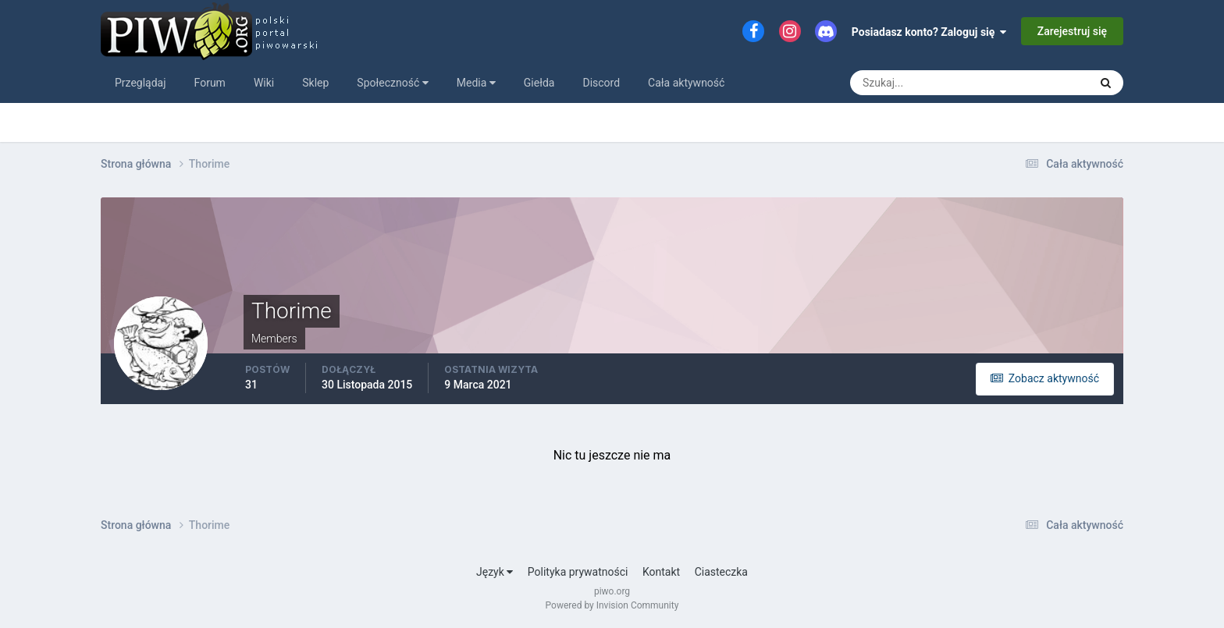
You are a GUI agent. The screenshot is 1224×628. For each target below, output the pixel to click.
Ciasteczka (721, 572)
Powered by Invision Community (612, 605)
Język (494, 572)
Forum (210, 82)
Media (476, 82)
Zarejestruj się (1072, 31)
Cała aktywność (686, 82)
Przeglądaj (140, 82)
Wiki (264, 82)
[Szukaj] (911, 82)
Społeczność (392, 82)
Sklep (315, 82)
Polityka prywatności (578, 572)
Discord (601, 82)
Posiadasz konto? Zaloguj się (929, 32)
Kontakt (661, 572)
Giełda (539, 82)
